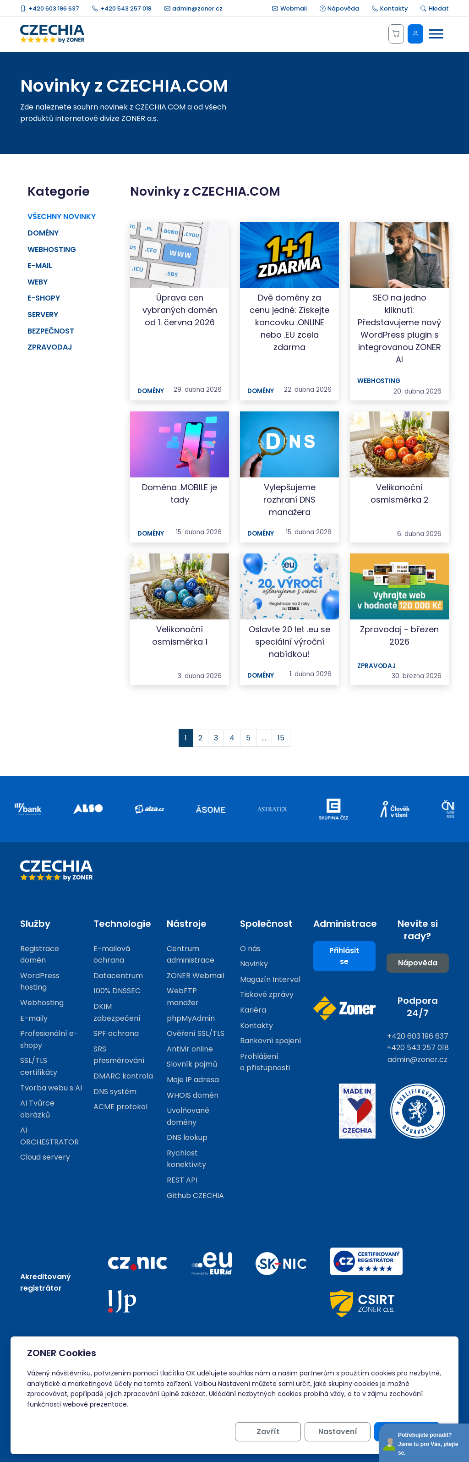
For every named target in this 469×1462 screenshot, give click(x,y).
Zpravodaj (49, 347)
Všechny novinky (61, 216)
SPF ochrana (116, 1033)
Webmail (289, 8)
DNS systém (114, 1091)
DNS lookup (187, 1137)
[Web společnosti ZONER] (344, 1008)
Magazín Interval (270, 979)
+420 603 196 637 (49, 8)
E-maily (34, 1018)
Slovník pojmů (192, 1064)
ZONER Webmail (195, 975)
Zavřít (267, 1431)
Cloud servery (45, 1157)
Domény (43, 233)
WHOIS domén (192, 1095)
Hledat (434, 8)
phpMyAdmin (191, 1018)
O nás (250, 948)
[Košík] (396, 34)
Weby (37, 282)
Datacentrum (118, 975)
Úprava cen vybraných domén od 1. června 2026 (179, 310)
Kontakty (390, 8)
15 (281, 738)
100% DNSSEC (117, 991)
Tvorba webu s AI (51, 1088)
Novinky (254, 963)
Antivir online (190, 1049)
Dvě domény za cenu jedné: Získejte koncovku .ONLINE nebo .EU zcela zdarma (289, 322)
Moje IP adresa (193, 1079)
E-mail (39, 265)
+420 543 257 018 (122, 8)
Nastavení (337, 1431)
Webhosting (51, 249)
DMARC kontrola (123, 1076)
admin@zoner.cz (193, 8)
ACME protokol (120, 1106)
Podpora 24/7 (418, 1006)
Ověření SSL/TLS (195, 1033)
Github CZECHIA (195, 1195)
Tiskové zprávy (267, 994)
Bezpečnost (50, 331)
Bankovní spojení (270, 1040)
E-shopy (43, 298)
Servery (42, 314)
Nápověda (340, 8)
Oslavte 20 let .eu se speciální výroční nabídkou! (289, 642)
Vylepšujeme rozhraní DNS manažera (289, 500)
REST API (182, 1180)
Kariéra (253, 1010)
